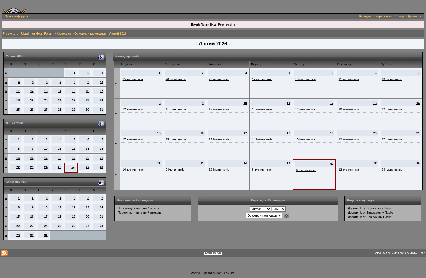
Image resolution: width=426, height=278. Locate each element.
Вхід (213, 24)
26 (31, 109)
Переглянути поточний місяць (138, 208)
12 (31, 91)
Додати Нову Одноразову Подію (370, 208)
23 (87, 100)
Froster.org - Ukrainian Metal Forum (28, 33)
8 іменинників (261, 169)
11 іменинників (349, 79)
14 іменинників (305, 109)
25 (18, 109)
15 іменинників (133, 79)
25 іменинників (176, 139)
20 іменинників (176, 79)
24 (101, 100)
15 (73, 91)
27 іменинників (219, 79)
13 (45, 91)
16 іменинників (305, 139)
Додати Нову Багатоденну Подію (370, 212)
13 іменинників (392, 79)
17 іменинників (262, 79)
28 (59, 109)
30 (87, 109)
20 (45, 100)
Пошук (400, 16)
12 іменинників (133, 109)
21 (59, 100)
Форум (195, 272)
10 (101, 82)
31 (101, 109)
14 (59, 91)
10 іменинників (349, 109)
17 (101, 91)
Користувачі (384, 16)
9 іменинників (175, 169)
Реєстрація (225, 24)
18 (18, 100)
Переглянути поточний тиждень (140, 212)
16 (87, 91)
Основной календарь (90, 33)
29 (73, 109)
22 (73, 100)
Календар (365, 16)
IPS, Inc (229, 272)
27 (45, 109)
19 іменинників (305, 79)
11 (18, 91)
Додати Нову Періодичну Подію (369, 216)
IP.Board (206, 272)
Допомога (414, 16)
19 (31, 100)
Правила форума (16, 16)
